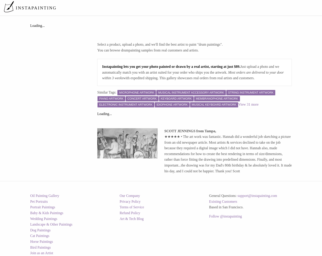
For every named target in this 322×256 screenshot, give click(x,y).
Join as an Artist (41, 253)
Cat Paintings (39, 236)
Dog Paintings (40, 230)
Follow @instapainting (225, 216)
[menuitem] (224, 7)
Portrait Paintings (42, 207)
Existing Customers (223, 201)
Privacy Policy (130, 201)
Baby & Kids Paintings (46, 213)
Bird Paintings (40, 247)
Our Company (130, 196)
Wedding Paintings (43, 219)
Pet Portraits (39, 201)
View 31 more (248, 104)
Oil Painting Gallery (44, 196)
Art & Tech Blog (132, 219)
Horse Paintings (41, 241)
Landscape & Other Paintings (51, 224)
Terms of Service (132, 207)
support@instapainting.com (257, 196)
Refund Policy (130, 213)
